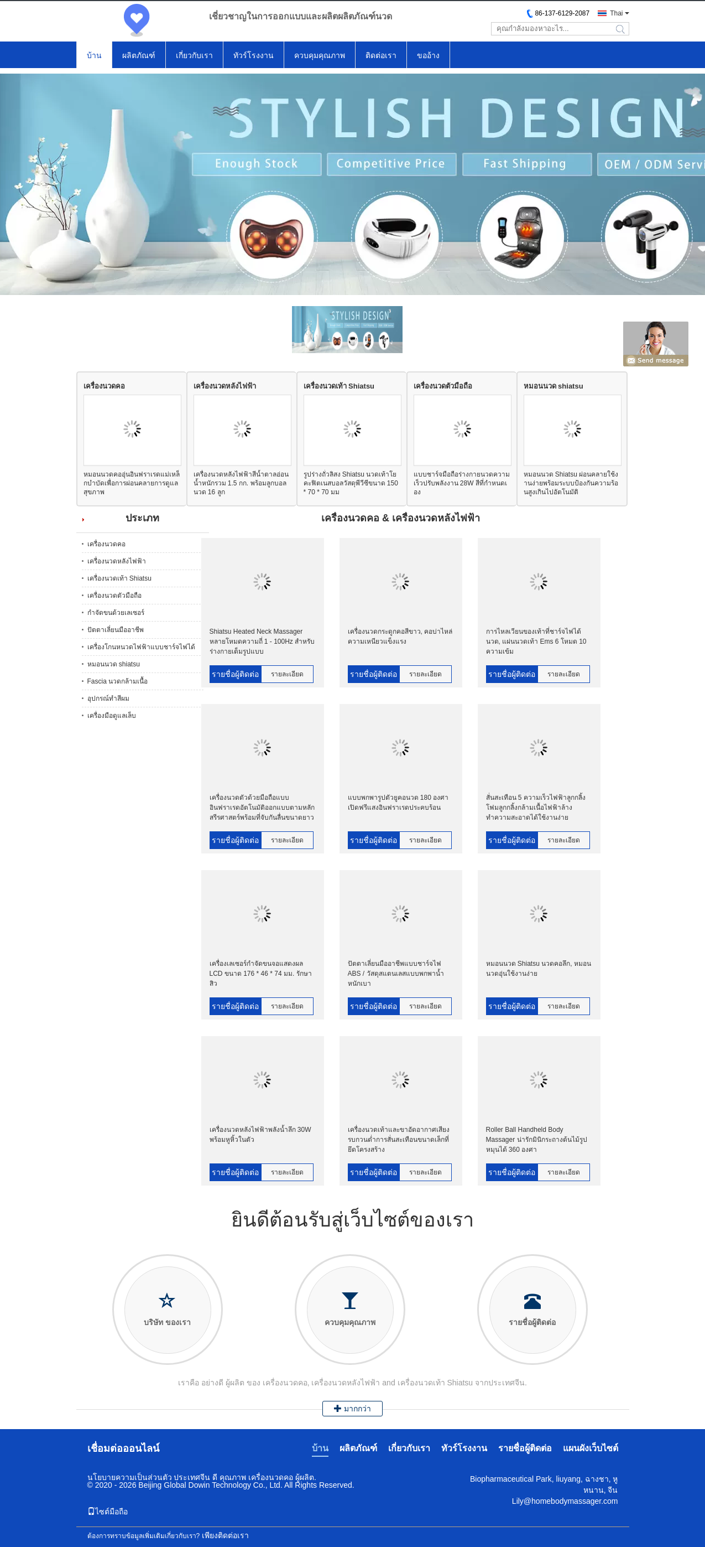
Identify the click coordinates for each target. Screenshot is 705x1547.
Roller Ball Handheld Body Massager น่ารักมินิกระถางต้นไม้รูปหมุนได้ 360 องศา (536, 1139)
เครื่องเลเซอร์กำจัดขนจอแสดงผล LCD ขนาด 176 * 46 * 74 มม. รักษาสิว (261, 973)
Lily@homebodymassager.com (565, 1501)
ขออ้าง (428, 55)
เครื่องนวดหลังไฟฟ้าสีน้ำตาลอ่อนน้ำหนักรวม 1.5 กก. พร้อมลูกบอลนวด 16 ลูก (241, 483)
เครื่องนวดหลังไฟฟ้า (225, 386)
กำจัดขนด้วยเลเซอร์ (115, 613)
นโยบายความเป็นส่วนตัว (129, 1477)
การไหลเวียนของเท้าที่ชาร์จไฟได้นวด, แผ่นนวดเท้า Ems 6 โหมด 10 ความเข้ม (536, 641)
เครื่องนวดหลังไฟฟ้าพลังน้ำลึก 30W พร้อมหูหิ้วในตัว (260, 1135)
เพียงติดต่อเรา (225, 1535)
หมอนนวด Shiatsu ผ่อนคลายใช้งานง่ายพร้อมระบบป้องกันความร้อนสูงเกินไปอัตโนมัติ (571, 483)
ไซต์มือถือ (107, 1511)
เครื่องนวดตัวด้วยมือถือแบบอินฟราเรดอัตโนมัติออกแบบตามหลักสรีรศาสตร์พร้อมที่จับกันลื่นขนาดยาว (262, 807)
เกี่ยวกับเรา (194, 55)
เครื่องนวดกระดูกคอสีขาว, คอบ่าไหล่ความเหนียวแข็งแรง (400, 636)
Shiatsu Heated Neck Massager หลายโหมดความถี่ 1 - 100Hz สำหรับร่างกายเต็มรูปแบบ (262, 641)
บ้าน (94, 55)
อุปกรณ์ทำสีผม (108, 698)
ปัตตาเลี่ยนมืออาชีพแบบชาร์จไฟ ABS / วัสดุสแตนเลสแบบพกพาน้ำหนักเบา (396, 973)
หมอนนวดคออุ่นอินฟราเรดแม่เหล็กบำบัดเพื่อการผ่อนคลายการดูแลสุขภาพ (131, 483)
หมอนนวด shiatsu (553, 386)
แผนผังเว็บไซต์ (590, 1448)
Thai (616, 13)
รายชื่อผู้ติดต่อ (235, 674)
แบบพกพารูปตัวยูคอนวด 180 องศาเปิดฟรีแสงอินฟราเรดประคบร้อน (398, 802)
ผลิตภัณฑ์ (138, 55)
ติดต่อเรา (380, 55)
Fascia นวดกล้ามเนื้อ (117, 681)
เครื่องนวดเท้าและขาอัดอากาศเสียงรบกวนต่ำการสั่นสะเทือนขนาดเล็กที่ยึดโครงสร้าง (399, 1139)
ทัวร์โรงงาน (253, 55)
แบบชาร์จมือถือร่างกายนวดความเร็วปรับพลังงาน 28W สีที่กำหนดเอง (462, 483)
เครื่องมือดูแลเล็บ (111, 716)
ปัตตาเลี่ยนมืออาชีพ (115, 630)
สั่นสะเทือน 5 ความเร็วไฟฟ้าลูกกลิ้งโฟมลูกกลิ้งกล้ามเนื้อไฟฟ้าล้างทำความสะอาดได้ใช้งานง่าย (536, 807)
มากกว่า (352, 1408)
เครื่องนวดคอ (104, 386)
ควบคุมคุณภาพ (319, 55)
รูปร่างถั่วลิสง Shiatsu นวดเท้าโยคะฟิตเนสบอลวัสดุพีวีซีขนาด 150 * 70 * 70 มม (351, 483)
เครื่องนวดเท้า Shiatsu (339, 386)
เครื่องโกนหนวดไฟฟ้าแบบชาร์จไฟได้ (141, 647)
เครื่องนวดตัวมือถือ (443, 386)
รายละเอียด (287, 674)
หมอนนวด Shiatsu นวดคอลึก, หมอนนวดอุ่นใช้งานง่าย (538, 968)
